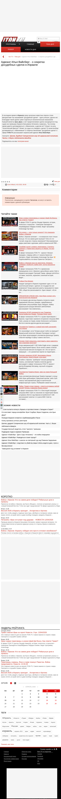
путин (38, 736)
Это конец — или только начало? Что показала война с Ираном (37, 233)
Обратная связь (26, 751)
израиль (7, 730)
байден (28, 726)
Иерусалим (5, 726)
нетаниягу (14, 736)
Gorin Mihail (11, 184)
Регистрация (7, 761)
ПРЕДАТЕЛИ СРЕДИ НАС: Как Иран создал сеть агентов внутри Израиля (37, 297)
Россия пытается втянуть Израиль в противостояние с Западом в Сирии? (27, 409)
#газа (45, 718)
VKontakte (40, 758)
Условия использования (29, 756)
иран (26, 731)
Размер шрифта (45, 749)
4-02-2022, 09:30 (21, 184)
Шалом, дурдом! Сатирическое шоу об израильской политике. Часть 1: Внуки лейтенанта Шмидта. (29, 425)
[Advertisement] (31, 16)
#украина (39, 722)
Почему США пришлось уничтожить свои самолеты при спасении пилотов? (38, 342)
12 (56, 697)
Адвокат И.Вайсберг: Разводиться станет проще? (19, 437)
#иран (51, 718)
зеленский (53, 726)
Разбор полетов (10, 50)
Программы (11, 44)
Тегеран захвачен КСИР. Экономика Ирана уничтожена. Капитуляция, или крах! (35, 356)
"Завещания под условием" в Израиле (15, 449)
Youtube (39, 754)
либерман (5, 736)
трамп (56, 736)
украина (5, 740)
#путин (4, 722)
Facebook (40, 756)
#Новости (16, 718)
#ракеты (11, 722)
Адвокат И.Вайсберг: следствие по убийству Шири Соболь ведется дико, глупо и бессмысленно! (30, 444)
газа (40, 726)
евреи (45, 726)
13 (5, 700)
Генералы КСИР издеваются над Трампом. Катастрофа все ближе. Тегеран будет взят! (35, 313)
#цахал (53, 722)
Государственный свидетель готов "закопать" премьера (21, 429)
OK (38, 761)
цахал (18, 740)
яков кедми (26, 740)
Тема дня (50, 44)
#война (38, 718)
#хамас (46, 722)
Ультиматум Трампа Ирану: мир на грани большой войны (38, 373)
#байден (31, 718)
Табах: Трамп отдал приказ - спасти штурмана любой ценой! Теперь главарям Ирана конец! (39, 387)
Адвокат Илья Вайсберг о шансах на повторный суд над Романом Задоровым (29, 440)
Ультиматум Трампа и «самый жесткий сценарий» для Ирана (37, 327)
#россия (18, 722)
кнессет (38, 731)
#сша (32, 722)
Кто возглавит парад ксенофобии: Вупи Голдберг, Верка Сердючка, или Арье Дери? (29, 413)
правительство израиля (26, 736)
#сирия (25, 722)
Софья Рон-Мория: (26, 281)
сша (50, 736)
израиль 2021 (18, 731)
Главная (6, 751)
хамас (12, 740)
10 (38, 697)
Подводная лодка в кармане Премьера (15, 432)
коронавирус (47, 731)
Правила (24, 754)
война (35, 726)
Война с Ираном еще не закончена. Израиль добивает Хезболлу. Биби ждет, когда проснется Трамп (37, 264)
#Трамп (24, 718)
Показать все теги (7, 744)
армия (22, 726)
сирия (45, 736)
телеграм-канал (23, 141)
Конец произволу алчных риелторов (14, 420)
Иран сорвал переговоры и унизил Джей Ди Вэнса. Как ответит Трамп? (38, 219)
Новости (6, 754)
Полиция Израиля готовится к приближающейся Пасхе (21, 418)
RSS (38, 763)
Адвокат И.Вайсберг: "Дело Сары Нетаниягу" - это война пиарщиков (26, 435)
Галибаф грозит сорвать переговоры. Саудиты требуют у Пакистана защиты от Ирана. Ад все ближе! (36, 248)
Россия (14, 726)
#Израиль (6, 718)
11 (47, 697)
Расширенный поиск (10, 756)
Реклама (24, 759)
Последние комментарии (11, 759)
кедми (32, 731)
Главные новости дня (30, 45)
